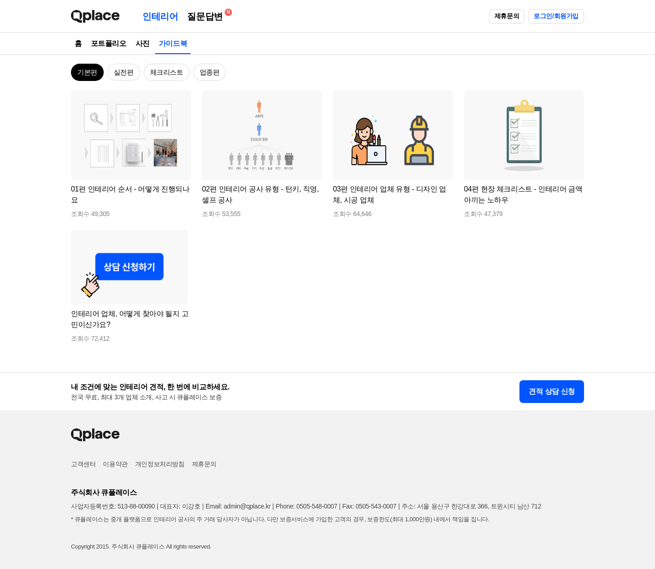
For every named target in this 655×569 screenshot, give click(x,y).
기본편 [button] (87, 72)
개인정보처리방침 (160, 464)
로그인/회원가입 (556, 16)
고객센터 (83, 464)
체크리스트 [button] (166, 72)
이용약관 (115, 464)
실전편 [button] (124, 72)
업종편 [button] (210, 72)
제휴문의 (506, 16)
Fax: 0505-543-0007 (370, 506)
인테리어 (160, 16)
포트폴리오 (108, 43)
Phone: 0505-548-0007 (306, 506)
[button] (180, 101)
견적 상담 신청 (552, 391)
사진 (143, 43)
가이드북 (173, 43)
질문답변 (207, 15)
